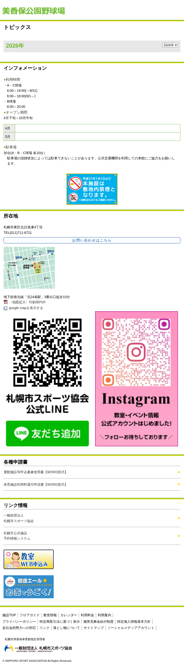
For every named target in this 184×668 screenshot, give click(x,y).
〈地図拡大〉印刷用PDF (27, 302)
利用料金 (87, 615)
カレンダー (68, 615)
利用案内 (104, 615)
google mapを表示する (26, 308)
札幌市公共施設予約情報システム (17, 535)
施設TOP (9, 615)
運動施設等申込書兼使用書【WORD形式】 (36, 472)
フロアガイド (30, 615)
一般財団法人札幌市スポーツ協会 (19, 518)
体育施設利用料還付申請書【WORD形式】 (36, 484)
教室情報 (50, 615)
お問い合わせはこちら (92, 240)
